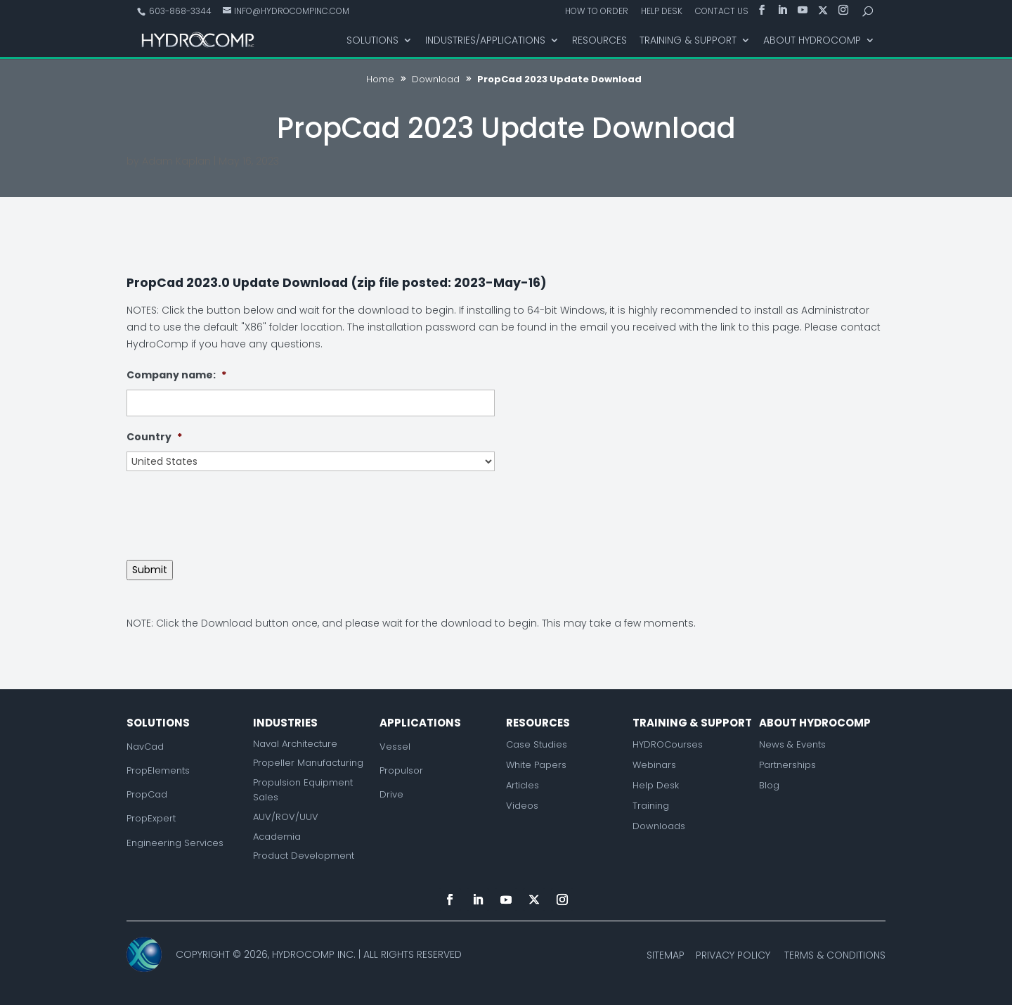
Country (154, 436)
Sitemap (666, 955)
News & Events (792, 744)
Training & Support (688, 41)
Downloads (658, 826)
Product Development (303, 855)
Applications (420, 722)
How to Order (596, 12)
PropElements (158, 770)
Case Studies (536, 744)
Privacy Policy (733, 955)
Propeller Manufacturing (308, 762)
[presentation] (233, 509)
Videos (522, 805)
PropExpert (151, 818)
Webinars (654, 765)
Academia (277, 836)
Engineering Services (174, 843)
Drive (391, 794)
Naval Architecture (295, 743)
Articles (522, 785)
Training (650, 805)
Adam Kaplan (176, 161)
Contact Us (721, 12)
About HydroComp (812, 41)
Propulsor (401, 770)
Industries (285, 722)
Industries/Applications (485, 41)
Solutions (372, 41)
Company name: (176, 375)
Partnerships (787, 765)
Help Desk (661, 12)
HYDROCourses (667, 744)
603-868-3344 (179, 11)
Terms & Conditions (834, 955)
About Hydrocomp (815, 722)
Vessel (394, 746)
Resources (599, 41)
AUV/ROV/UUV (285, 817)
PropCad (146, 794)
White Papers (536, 765)
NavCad (145, 746)
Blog (769, 785)
